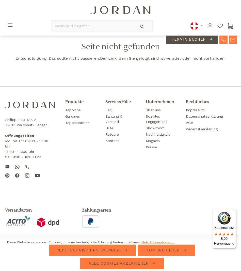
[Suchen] (142, 25)
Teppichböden (77, 123)
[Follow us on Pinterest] (7, 179)
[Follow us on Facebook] (17, 179)
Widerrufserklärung (202, 129)
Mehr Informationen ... (158, 242)
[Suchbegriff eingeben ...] (91, 25)
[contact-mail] (232, 39)
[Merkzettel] (220, 25)
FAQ (109, 110)
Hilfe (109, 128)
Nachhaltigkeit (158, 134)
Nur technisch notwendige (89, 250)
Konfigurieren (163, 250)
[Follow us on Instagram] (27, 179)
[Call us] (27, 166)
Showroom (155, 128)
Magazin (153, 141)
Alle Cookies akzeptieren (119, 263)
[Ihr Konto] (210, 25)
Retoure (112, 134)
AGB (189, 123)
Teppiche (73, 110)
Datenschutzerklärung (204, 116)
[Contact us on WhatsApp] (17, 166)
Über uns (153, 110)
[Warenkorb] (230, 25)
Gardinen (72, 116)
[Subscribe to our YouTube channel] (37, 179)
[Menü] (10, 24)
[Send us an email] (7, 166)
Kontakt (112, 141)
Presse (151, 147)
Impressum (195, 110)
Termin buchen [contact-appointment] (189, 39)
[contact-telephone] (223, 39)
